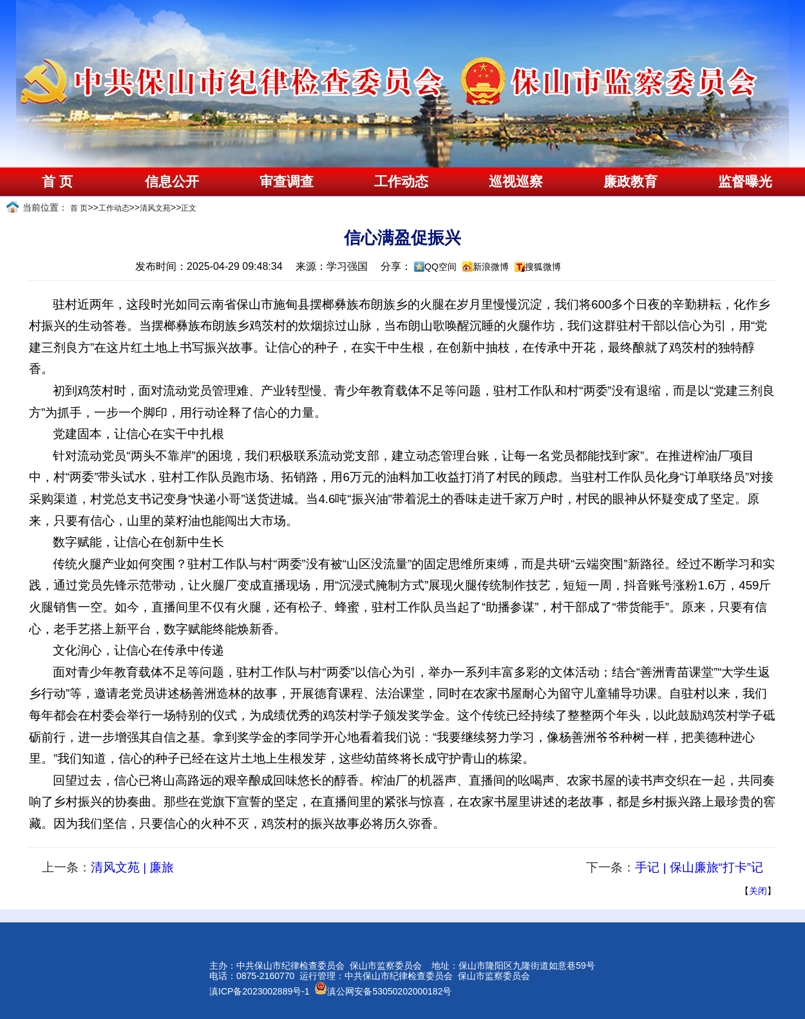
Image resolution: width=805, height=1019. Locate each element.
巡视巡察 (516, 181)
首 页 (57, 181)
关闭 (758, 891)
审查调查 (287, 181)
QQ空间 (440, 267)
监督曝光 (745, 181)
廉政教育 (630, 181)
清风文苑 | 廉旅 (132, 867)
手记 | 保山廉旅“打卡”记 (699, 867)
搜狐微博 (543, 267)
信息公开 (172, 181)
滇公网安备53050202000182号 (382, 991)
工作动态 (401, 181)
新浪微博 (491, 267)
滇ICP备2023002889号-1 (259, 991)
